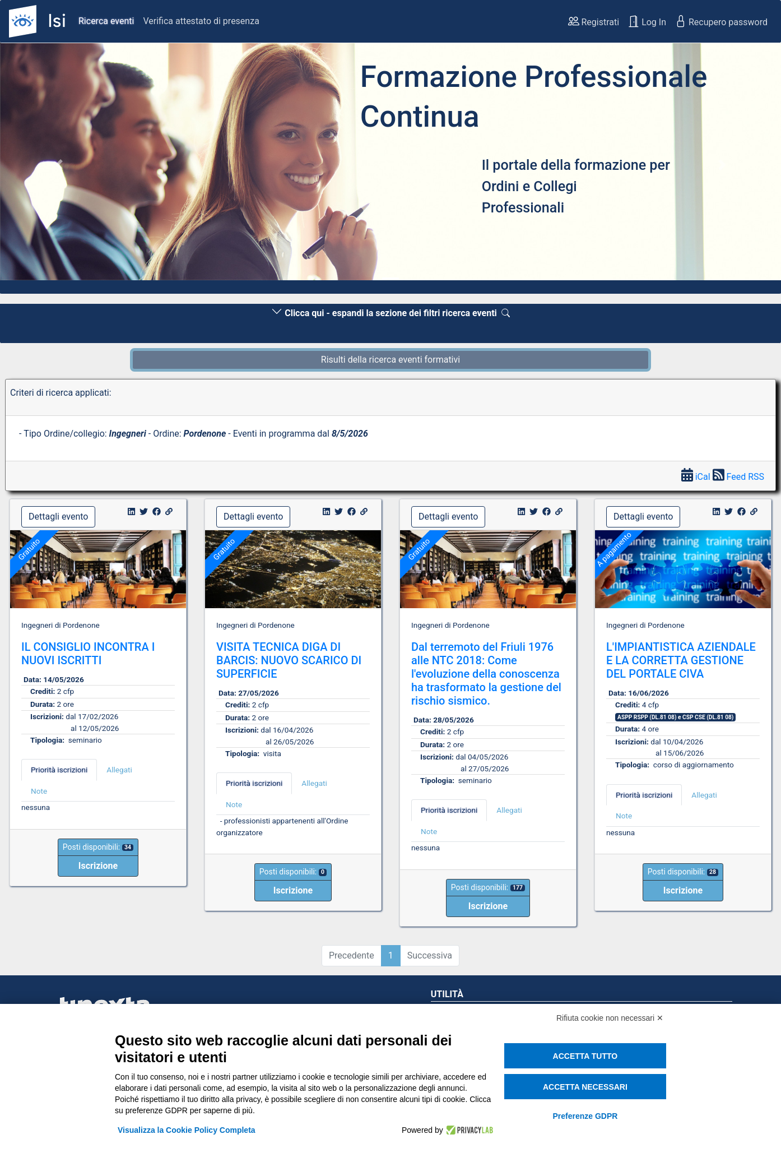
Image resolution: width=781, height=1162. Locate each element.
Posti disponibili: (98, 846)
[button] (58, 165)
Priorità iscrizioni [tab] (59, 769)
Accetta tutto (585, 1056)
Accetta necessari (585, 1086)
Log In (647, 21)
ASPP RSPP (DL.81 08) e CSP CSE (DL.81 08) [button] (675, 717)
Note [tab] (39, 790)
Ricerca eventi (106, 21)
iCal (697, 476)
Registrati (594, 21)
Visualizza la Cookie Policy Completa (186, 1130)
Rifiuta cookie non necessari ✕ (609, 1017)
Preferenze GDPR (584, 1116)
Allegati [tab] (119, 769)
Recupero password (721, 21)
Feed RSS (738, 476)
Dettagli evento (58, 516)
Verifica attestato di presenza (201, 21)
